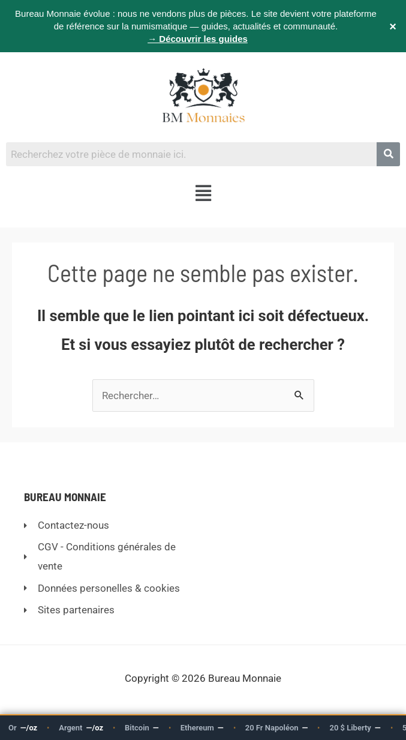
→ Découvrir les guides (198, 39)
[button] (203, 193)
